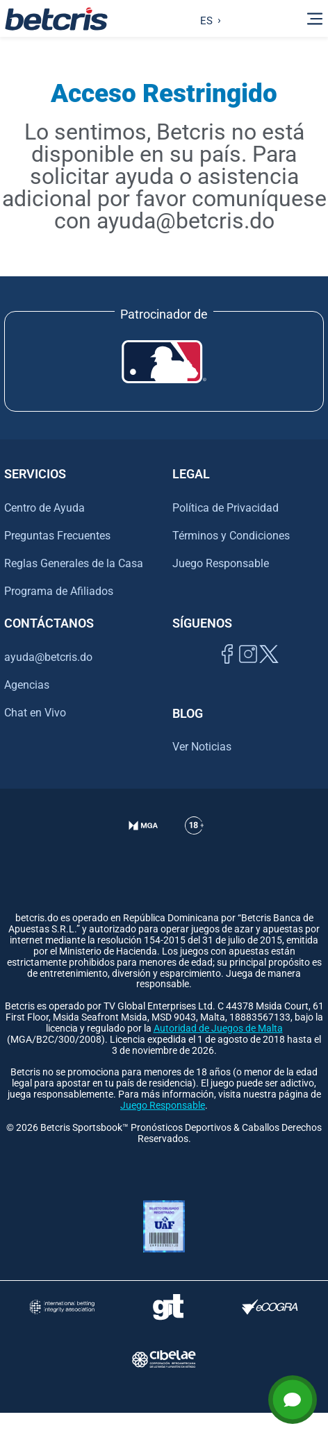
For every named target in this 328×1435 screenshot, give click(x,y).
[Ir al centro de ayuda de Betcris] (194, 842)
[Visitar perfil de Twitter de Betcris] (269, 670)
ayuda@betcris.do (48, 657)
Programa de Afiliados (58, 591)
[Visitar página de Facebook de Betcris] (227, 670)
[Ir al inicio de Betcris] (56, 19)
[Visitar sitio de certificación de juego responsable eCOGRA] (270, 1307)
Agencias (26, 684)
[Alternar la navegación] (315, 19)
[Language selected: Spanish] (207, 18)
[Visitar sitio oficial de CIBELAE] (164, 1359)
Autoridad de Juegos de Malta (218, 1028)
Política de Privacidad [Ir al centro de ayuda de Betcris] (225, 507)
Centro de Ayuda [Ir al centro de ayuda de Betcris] (44, 507)
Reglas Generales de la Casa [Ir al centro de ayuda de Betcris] (73, 563)
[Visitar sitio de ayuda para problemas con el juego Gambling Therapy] (168, 1307)
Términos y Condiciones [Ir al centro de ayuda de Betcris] (231, 535)
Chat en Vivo (35, 713)
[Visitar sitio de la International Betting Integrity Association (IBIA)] (62, 1307)
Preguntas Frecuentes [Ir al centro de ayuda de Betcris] (57, 535)
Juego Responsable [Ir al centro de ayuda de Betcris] (220, 563)
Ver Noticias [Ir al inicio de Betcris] (201, 746)
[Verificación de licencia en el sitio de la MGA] (143, 842)
